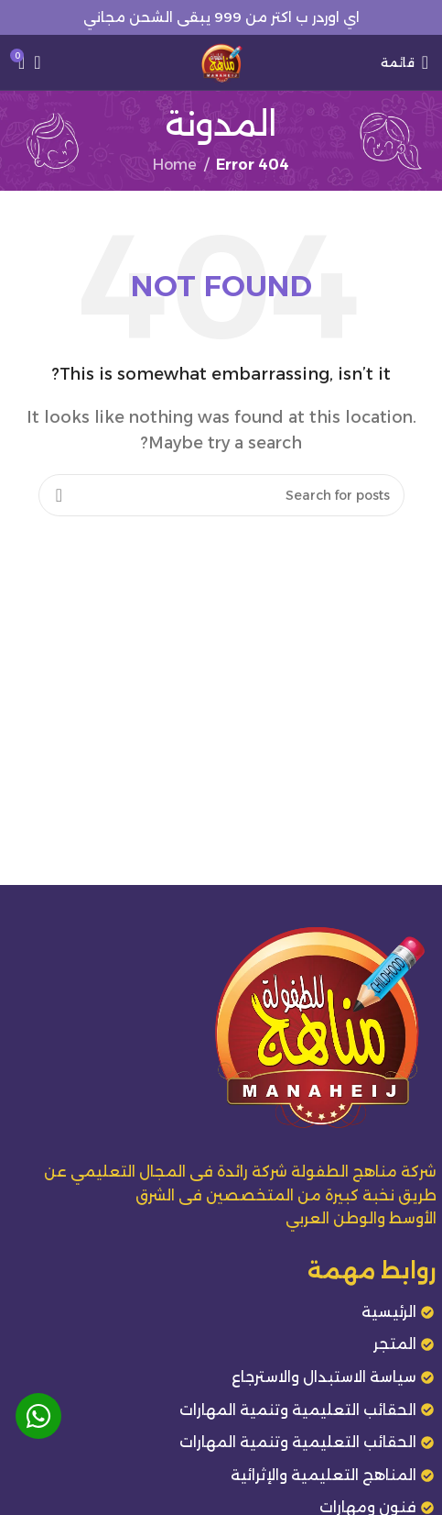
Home (175, 164)
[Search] (43, 62)
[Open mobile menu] (404, 62)
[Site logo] (221, 61)
